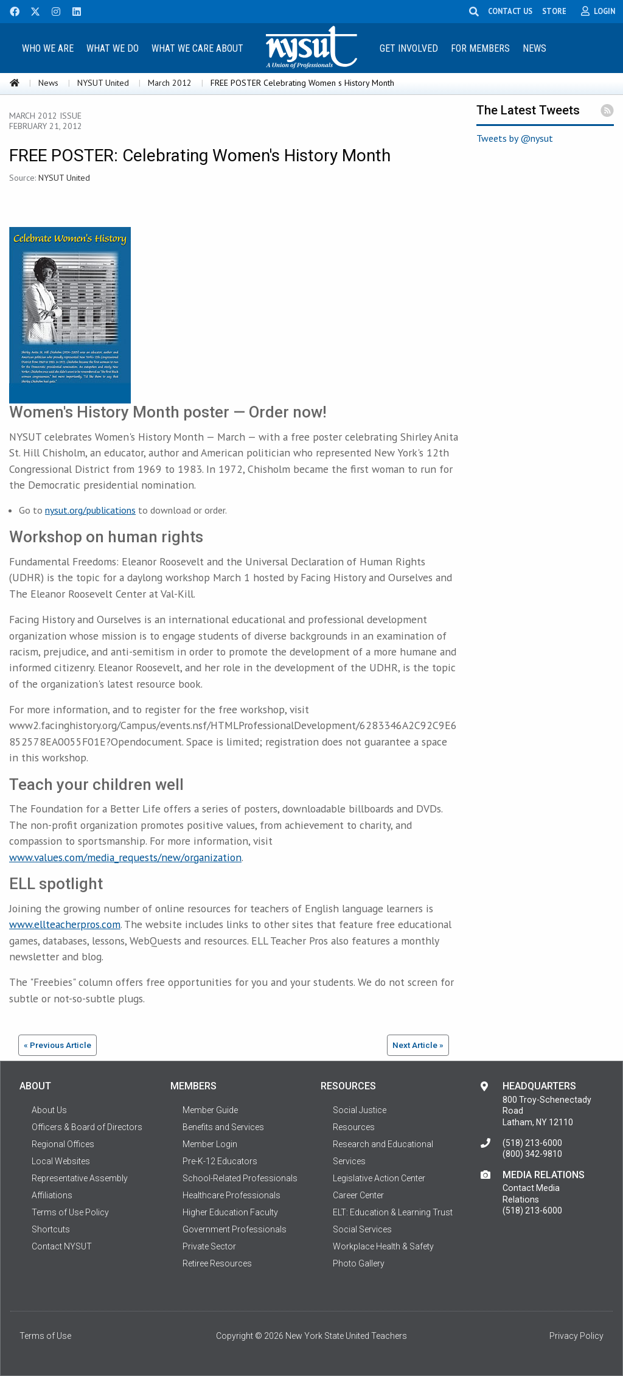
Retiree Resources (217, 1263)
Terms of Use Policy (70, 1212)
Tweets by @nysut (514, 138)
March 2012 (170, 82)
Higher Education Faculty (230, 1212)
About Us (49, 1110)
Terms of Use (45, 1336)
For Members (480, 48)
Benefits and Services (223, 1127)
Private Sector (209, 1246)
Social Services (362, 1229)
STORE (556, 11)
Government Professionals (235, 1229)
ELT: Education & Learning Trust (393, 1212)
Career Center (358, 1195)
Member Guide (210, 1110)
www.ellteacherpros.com (64, 924)
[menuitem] (48, 48)
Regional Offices (63, 1144)
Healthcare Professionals (231, 1195)
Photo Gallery (359, 1263)
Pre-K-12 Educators (220, 1161)
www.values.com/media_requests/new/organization (125, 857)
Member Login (210, 1144)
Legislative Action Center (379, 1178)
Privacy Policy (576, 1336)
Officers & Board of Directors (87, 1127)
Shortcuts (51, 1229)
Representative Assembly (80, 1178)
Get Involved (409, 48)
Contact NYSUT (62, 1246)
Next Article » (418, 1045)
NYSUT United (103, 82)
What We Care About (197, 48)
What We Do (112, 48)
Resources (354, 1127)
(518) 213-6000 (532, 1143)
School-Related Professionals (240, 1178)
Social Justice (359, 1110)
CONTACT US (512, 11)
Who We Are (48, 48)
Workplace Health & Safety (383, 1246)
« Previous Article (57, 1045)
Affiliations (52, 1195)
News (534, 48)
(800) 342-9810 (532, 1154)
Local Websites (61, 1161)
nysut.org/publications (90, 510)
